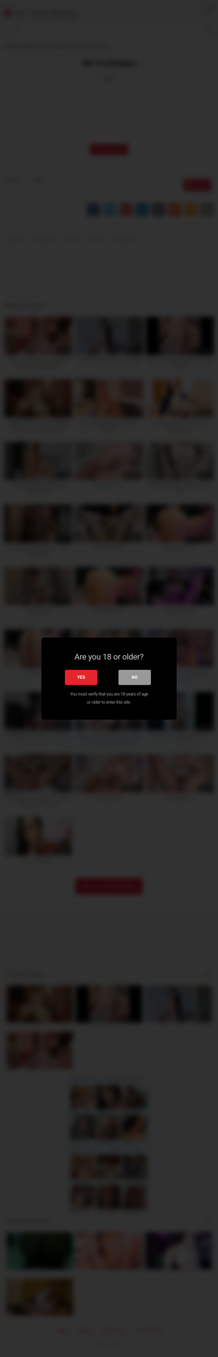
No (135, 677)
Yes (81, 677)
